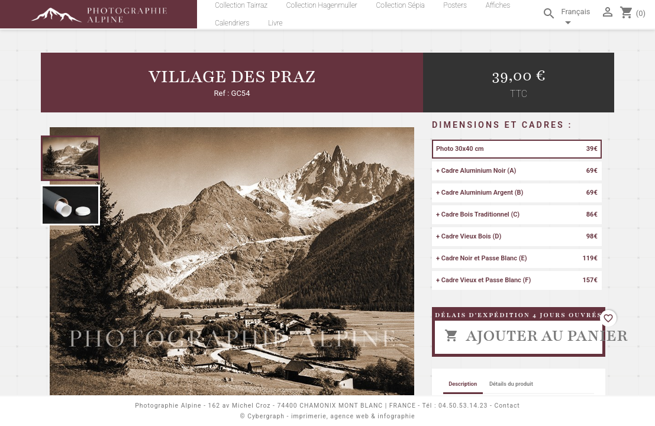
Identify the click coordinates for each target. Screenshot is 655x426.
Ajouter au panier (523, 335)
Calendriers (232, 23)
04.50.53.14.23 (463, 405)
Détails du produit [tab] (511, 383)
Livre (275, 23)
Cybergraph (266, 416)
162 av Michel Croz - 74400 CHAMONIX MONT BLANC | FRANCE (312, 405)
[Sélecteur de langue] (578, 19)
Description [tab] (463, 383)
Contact (507, 405)
